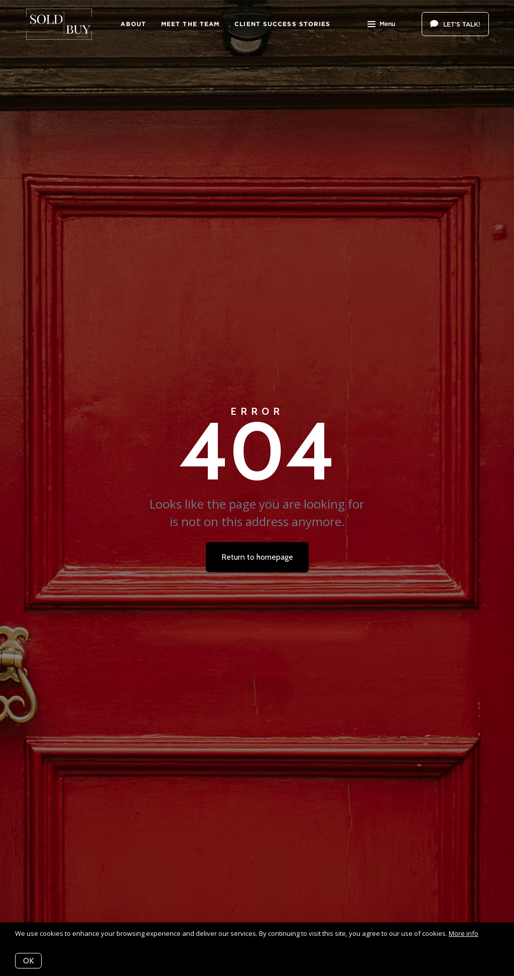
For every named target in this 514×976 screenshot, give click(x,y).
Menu (381, 25)
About (133, 24)
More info (463, 933)
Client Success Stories (282, 24)
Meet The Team (190, 24)
